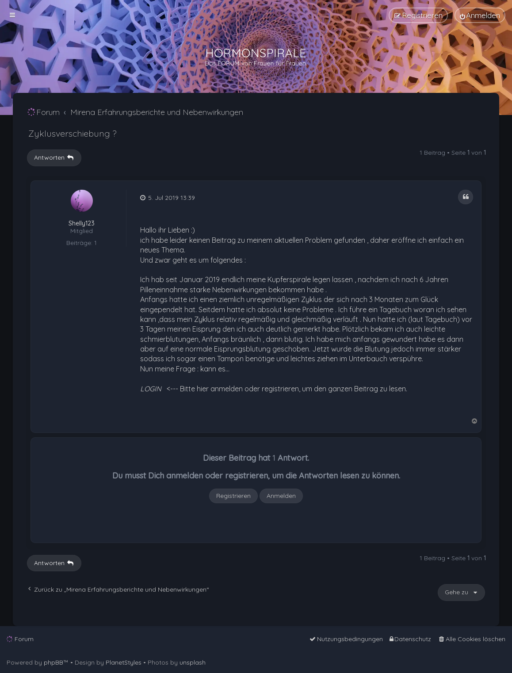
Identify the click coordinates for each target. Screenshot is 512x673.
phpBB (53, 662)
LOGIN (150, 388)
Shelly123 (82, 223)
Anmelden (281, 496)
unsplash (193, 662)
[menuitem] (480, 15)
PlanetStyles (123, 662)
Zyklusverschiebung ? (72, 133)
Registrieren (233, 496)
